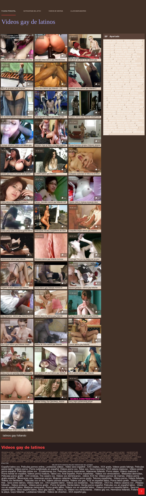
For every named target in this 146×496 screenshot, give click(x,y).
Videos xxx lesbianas (77, 483)
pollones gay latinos (58, 458)
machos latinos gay (20, 458)
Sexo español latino (27, 489)
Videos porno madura (38, 473)
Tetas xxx (83, 469)
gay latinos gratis (121, 68)
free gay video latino (121, 54)
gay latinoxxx (135, 70)
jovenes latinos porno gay (121, 97)
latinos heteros (23, 457)
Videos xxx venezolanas (80, 489)
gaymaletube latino (119, 81)
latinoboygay (109, 111)
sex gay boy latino (43, 460)
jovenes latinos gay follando (129, 90)
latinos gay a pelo (126, 122)
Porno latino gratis (119, 480)
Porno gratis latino (55, 487)
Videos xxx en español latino (80, 487)
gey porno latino (134, 84)
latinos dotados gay (10, 455)
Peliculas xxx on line (35, 480)
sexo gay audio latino (63, 460)
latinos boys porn (125, 113)
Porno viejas (112, 471)
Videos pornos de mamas (112, 476)
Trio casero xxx (47, 476)
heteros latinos (130, 86)
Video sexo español (75, 467)
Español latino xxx (10, 467)
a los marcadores (78, 11)
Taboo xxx (55, 473)
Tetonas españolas (102, 478)
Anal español (68, 473)
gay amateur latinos (121, 56)
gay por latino (122, 72)
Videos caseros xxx (124, 483)
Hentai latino (73, 485)
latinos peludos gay (64, 457)
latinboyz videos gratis (121, 102)
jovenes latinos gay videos (120, 94)
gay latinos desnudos (114, 65)
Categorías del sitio (32, 11)
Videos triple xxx (35, 483)
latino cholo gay (135, 106)
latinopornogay (124, 111)
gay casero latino (89, 452)
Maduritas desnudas (132, 473)
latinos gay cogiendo (48, 455)
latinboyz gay (66, 454)
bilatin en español (133, 40)
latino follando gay (112, 109)
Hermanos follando (120, 489)
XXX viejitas (93, 467)
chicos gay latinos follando (128, 45)
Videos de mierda (56, 11)
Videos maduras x (129, 471)
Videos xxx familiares (12, 480)
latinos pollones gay (84, 457)
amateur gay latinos (113, 40)
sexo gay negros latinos (36, 462)
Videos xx (61, 489)
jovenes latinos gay (48, 454)
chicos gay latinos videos (115, 47)
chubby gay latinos (124, 49)
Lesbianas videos (55, 467)
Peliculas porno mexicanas (71, 471)
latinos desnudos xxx (120, 120)
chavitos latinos (124, 42)
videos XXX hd (90, 476)
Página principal (8, 11)
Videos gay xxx (101, 489)
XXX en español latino (98, 480)
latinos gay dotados (89, 455)
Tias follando (96, 483)
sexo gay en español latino (126, 460)
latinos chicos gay (117, 118)
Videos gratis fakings (123, 467)
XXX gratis (106, 467)
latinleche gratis (116, 104)
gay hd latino (123, 61)
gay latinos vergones (117, 70)
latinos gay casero (127, 125)
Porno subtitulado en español (44, 469)
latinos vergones (103, 457)
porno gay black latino (100, 458)
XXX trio (108, 483)
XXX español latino (55, 483)
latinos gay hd (7, 457)
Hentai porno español (92, 485)
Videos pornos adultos (57, 480)
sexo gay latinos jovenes (12, 462)
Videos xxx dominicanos (68, 476)
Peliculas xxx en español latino (120, 485)
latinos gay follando (122, 132)
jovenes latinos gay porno (116, 93)
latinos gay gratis (129, 455)
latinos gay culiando (128, 127)
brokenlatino (109, 42)
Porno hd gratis (58, 485)
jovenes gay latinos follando (117, 88)
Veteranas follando (95, 471)
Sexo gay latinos (46, 489)
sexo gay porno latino (59, 462)
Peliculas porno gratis (12, 476)
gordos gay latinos (112, 86)
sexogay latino (77, 462)
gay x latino (124, 79)
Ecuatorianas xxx (47, 471)
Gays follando (18, 492)
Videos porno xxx (69, 469)
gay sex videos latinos (132, 77)
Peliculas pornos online (33, 467)
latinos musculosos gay (43, 457)
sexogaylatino (92, 462)
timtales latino (108, 462)
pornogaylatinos (25, 460)
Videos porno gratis (82, 478)
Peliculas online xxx (27, 471)
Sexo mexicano (97, 469)
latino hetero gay (131, 109)
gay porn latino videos (124, 74)
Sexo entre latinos (16, 483)
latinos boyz (119, 116)
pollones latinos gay (79, 458)
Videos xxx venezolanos (107, 473)
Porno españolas (85, 473)
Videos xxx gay (77, 480)
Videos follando (136, 478)
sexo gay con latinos (84, 460)
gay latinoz (108, 72)
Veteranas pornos (43, 478)
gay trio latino (110, 79)
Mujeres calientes (62, 478)
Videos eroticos (19, 485)
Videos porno (21, 469)
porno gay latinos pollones (125, 458)
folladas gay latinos (125, 52)
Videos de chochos (57, 492)
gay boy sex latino (123, 58)
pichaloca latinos (39, 458)
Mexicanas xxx (25, 478)
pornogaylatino (8, 460)
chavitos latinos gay (25, 452)
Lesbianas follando (36, 492)
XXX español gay (77, 492)
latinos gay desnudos (114, 129)
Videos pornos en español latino (112, 487)
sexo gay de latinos (103, 460)
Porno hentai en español (13, 473)
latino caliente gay (117, 106)
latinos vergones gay (123, 457)
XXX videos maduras (117, 469)
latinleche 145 (101, 454)
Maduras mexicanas (34, 487)
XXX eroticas (31, 476)
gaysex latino (117, 84)
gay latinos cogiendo (130, 63)
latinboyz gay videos (118, 100)
